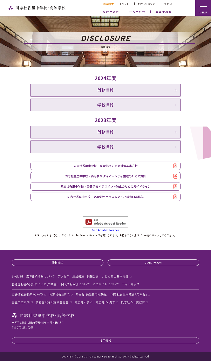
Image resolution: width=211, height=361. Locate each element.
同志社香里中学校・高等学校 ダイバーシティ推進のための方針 (105, 176)
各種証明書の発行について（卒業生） (35, 284)
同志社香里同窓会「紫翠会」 (129, 294)
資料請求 (108, 4)
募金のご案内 (21, 302)
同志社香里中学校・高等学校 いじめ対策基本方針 (106, 166)
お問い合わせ (146, 4)
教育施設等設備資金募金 (52, 302)
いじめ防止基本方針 (115, 276)
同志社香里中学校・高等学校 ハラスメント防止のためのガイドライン (106, 186)
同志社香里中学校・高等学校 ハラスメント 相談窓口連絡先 (105, 197)
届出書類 (78, 276)
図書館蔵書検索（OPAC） (28, 294)
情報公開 (92, 276)
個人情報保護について (75, 284)
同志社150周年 (105, 302)
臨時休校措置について (40, 276)
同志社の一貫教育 (133, 302)
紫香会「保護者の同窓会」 (92, 294)
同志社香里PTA (60, 294)
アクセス (166, 4)
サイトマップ (130, 284)
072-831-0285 (25, 328)
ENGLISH (125, 4)
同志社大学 (82, 302)
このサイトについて (106, 284)
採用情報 (105, 341)
